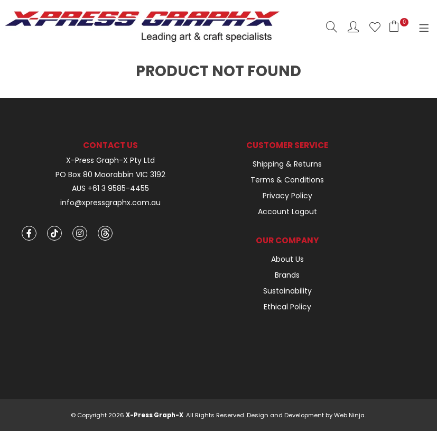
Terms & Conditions (287, 180)
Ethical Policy (287, 306)
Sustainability (287, 291)
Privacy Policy (287, 195)
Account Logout (287, 211)
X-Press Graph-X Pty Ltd (110, 160)
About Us (287, 259)
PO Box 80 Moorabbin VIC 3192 (110, 174)
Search (331, 26)
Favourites (374, 26)
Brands (287, 275)
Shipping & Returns (287, 164)
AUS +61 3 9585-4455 (110, 188)
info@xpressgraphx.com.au (110, 202)
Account (353, 26)
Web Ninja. (350, 415)
